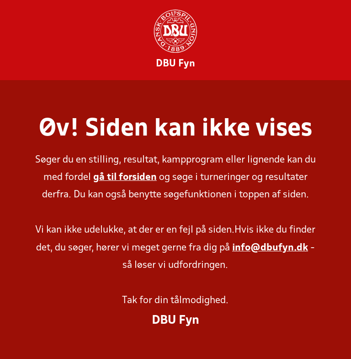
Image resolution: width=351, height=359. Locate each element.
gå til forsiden (125, 177)
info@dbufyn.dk (270, 248)
